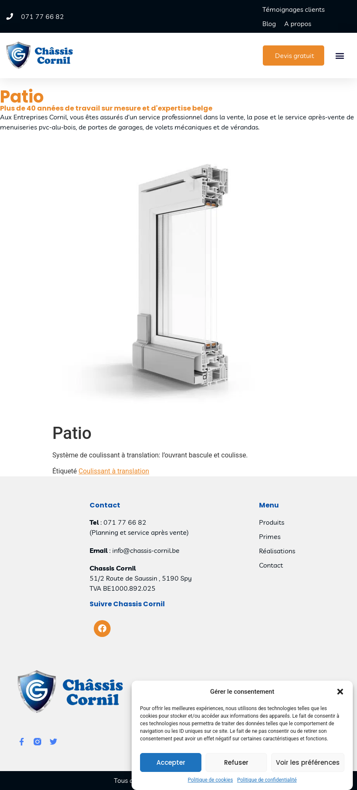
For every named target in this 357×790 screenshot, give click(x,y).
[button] (340, 696)
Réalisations (277, 551)
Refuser (236, 767)
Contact (271, 565)
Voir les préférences (308, 767)
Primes (269, 536)
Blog (269, 23)
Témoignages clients (293, 9)
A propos (297, 23)
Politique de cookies (210, 785)
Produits (271, 522)
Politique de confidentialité (267, 785)
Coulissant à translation (114, 471)
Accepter (170, 767)
